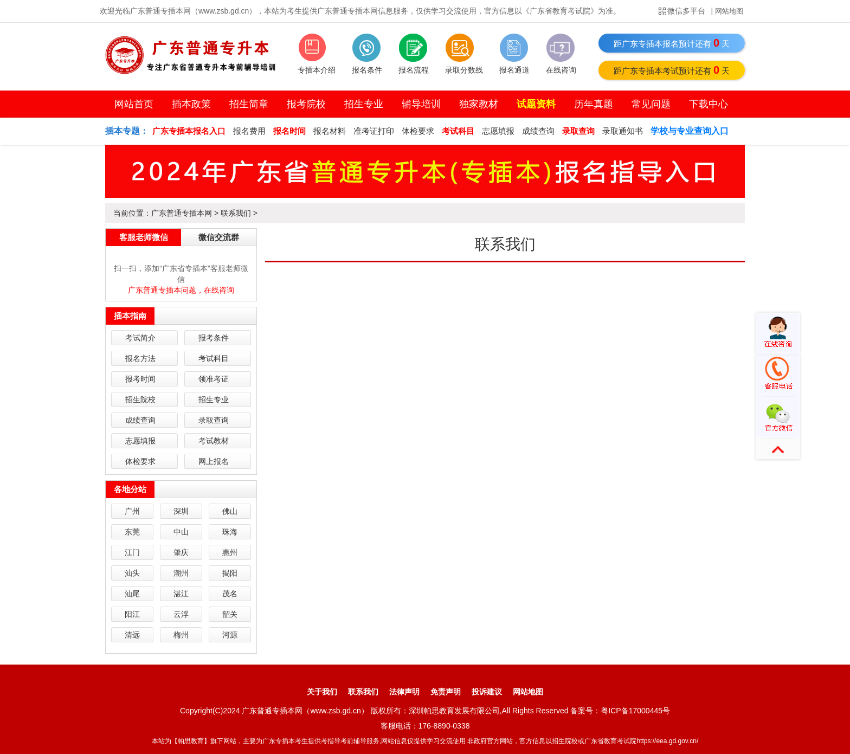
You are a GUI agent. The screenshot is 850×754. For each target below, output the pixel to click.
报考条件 (213, 337)
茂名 (229, 593)
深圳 (181, 511)
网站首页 (133, 104)
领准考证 (213, 379)
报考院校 (306, 104)
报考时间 (140, 379)
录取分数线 (464, 70)
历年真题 (593, 104)
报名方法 (140, 358)
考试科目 (213, 358)
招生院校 (140, 399)
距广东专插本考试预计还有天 (672, 70)
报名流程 (413, 70)
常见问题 (651, 104)
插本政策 (191, 104)
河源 (229, 634)
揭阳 (229, 573)
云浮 (181, 614)
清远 (132, 634)
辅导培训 (421, 104)
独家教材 (478, 104)
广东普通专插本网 (181, 213)
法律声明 (404, 691)
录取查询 (213, 420)
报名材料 (329, 131)
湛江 (181, 593)
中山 (181, 531)
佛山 (229, 511)
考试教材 (213, 440)
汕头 (132, 573)
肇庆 (181, 552)
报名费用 (249, 131)
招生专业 (363, 104)
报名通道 (514, 70)
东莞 (132, 531)
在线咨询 (561, 70)
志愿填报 (498, 131)
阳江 (132, 614)
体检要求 (418, 131)
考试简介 (140, 337)
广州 (132, 511)
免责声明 (445, 691)
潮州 (181, 573)
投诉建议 (487, 691)
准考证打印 (373, 131)
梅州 (181, 634)
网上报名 (213, 461)
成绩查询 (538, 131)
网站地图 (729, 11)
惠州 (229, 552)
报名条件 (367, 70)
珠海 (229, 531)
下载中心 (708, 104)
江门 (132, 552)
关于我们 (322, 691)
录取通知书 (622, 131)
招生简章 (248, 104)
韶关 (229, 614)
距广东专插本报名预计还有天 (672, 43)
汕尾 (132, 593)
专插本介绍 (317, 70)
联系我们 (236, 213)
